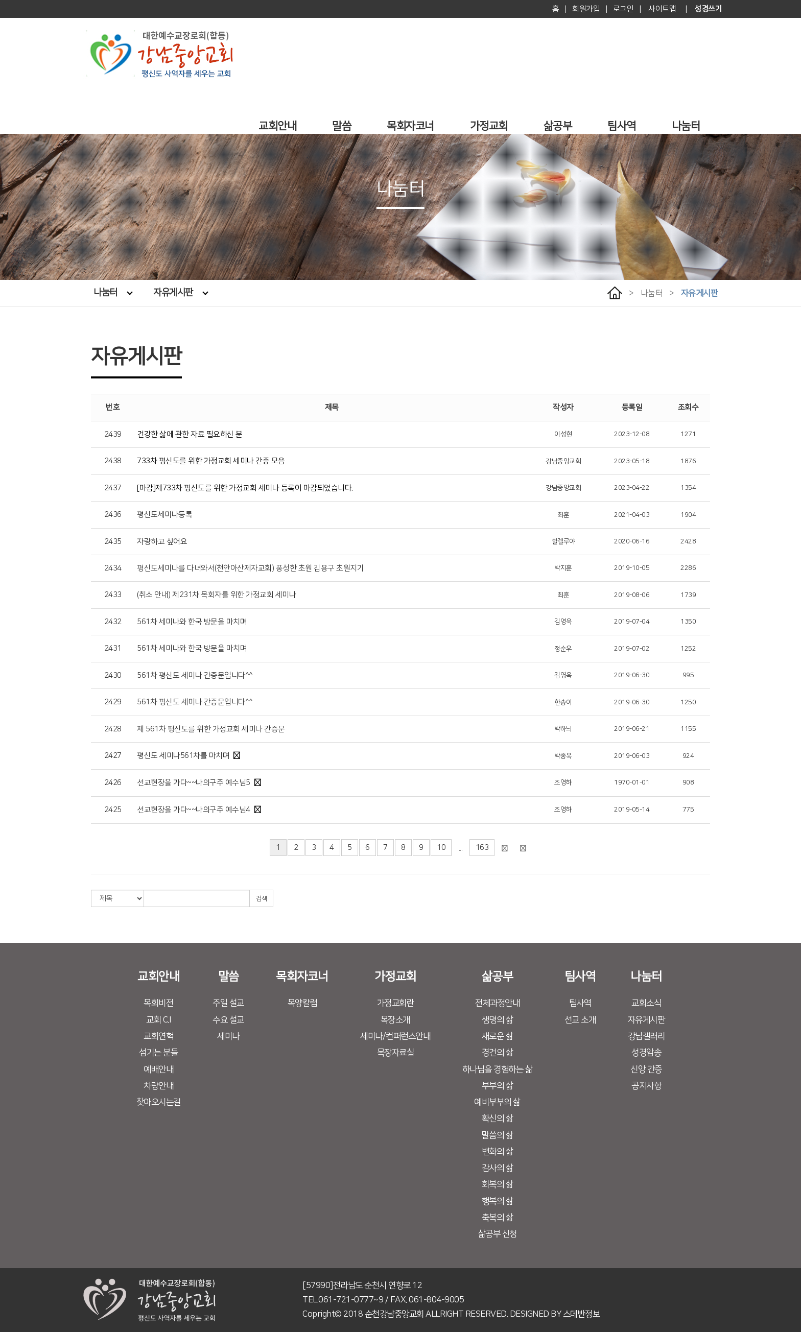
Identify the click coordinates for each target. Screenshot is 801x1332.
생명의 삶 (497, 1020)
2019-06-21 (631, 728)
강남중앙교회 (563, 461)
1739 (688, 595)
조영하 (563, 782)
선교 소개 (580, 1020)
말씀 (341, 126)
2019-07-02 (631, 648)
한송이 (563, 702)
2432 (113, 621)
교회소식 (646, 1003)
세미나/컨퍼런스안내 (395, 1036)
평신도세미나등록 (164, 514)
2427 (113, 755)
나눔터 (686, 126)
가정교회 (489, 126)
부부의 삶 (497, 1085)
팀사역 (621, 126)
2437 (113, 488)
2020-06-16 (631, 541)
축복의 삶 (497, 1217)
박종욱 (563, 755)
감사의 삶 (497, 1168)
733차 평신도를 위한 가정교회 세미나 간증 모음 (211, 461)
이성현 (563, 434)
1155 (688, 728)
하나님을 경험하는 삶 (497, 1069)
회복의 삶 (497, 1184)
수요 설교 (228, 1020)
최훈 (563, 514)
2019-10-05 (631, 568)
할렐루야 (563, 541)
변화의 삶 (497, 1151)
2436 (113, 514)
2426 (113, 782)
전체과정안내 (497, 1003)
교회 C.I (158, 1020)
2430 (113, 675)
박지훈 (563, 568)
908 (688, 782)
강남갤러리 (646, 1036)
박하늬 (563, 728)
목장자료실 (395, 1052)
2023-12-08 (631, 434)
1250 (688, 702)
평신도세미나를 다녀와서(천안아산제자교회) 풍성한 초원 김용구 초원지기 (250, 568)
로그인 (623, 9)
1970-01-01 (631, 782)
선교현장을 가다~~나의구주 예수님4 (193, 809)
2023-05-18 (631, 461)
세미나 (228, 1036)
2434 (113, 568)
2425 (113, 809)
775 (688, 809)
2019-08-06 (631, 595)
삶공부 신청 (497, 1234)
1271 (688, 434)
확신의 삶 (497, 1118)
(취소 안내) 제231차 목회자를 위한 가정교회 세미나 (216, 594)
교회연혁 (158, 1036)
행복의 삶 (497, 1201)
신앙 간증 (646, 1069)
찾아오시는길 (158, 1102)
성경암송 (646, 1052)
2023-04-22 (631, 487)
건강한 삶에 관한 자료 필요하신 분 (190, 434)
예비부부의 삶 (497, 1102)
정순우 (563, 648)
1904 (688, 514)
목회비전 (158, 1003)
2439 (113, 434)
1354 (688, 487)
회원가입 (586, 9)
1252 (688, 648)
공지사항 (646, 1085)
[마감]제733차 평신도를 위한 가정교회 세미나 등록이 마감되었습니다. (245, 488)
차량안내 (158, 1085)
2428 (688, 541)
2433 (113, 594)
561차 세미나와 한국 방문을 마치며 (192, 621)
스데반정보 (581, 1314)
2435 (113, 541)
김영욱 (563, 621)
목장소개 (395, 1020)
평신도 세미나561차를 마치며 (183, 755)
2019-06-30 (631, 675)
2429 (113, 702)
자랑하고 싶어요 (162, 541)
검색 (261, 898)
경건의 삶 (497, 1052)
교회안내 (277, 126)
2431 (113, 648)
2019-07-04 (631, 621)
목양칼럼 (302, 1003)
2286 (688, 568)
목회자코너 (410, 126)
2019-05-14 (631, 809)
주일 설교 (228, 1003)
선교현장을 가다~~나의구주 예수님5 (193, 782)
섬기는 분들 (158, 1052)
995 (688, 675)
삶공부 (558, 126)
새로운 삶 (497, 1036)
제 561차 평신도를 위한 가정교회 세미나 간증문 (211, 729)
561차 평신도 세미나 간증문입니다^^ (195, 675)
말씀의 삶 (497, 1135)
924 (688, 755)
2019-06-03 (631, 755)
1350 (688, 621)
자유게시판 (180, 293)
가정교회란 (395, 1003)
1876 (688, 461)
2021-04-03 (631, 514)
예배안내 (158, 1069)
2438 (113, 461)
